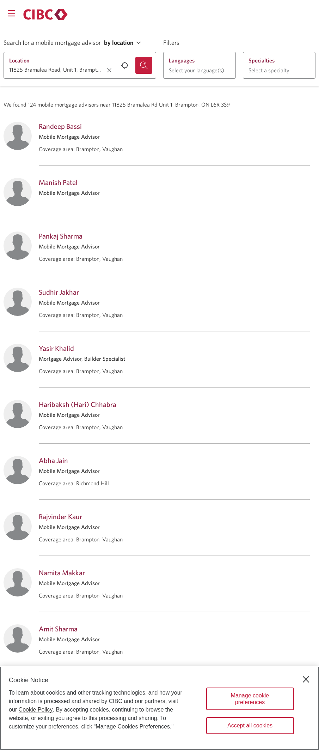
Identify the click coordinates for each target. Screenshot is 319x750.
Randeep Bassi (60, 126)
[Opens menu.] (11, 13)
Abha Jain (53, 460)
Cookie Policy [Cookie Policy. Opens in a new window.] (36, 710)
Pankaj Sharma (60, 236)
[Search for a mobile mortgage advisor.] (143, 65)
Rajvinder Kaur (60, 516)
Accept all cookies (249, 725)
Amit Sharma (58, 628)
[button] (124, 43)
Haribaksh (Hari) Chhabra (77, 404)
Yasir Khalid (56, 348)
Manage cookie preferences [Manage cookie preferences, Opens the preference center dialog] (250, 698)
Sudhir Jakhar (59, 292)
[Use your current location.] (125, 65)
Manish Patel (58, 182)
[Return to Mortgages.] (45, 14)
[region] (159, 708)
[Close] (306, 679)
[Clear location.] (109, 70)
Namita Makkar (62, 572)
